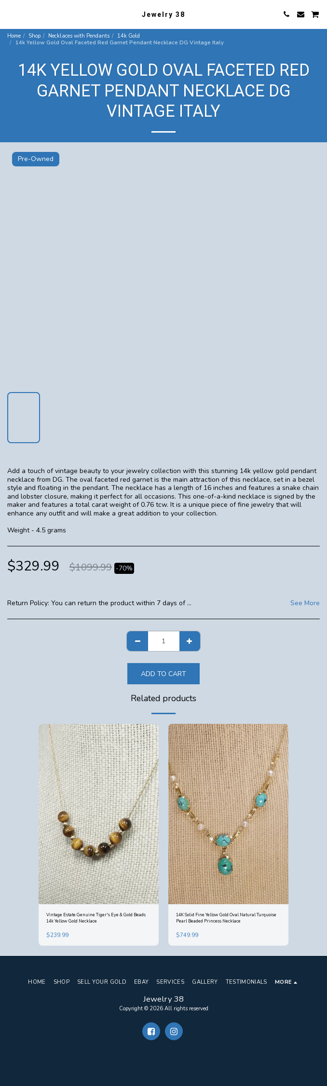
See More (305, 603)
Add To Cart (163, 674)
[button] (10, 14)
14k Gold (128, 36)
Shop (34, 36)
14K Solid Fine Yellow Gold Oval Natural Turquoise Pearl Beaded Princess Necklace (226, 918)
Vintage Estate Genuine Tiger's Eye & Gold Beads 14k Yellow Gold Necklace (96, 918)
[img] (99, 814)
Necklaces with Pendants (78, 36)
